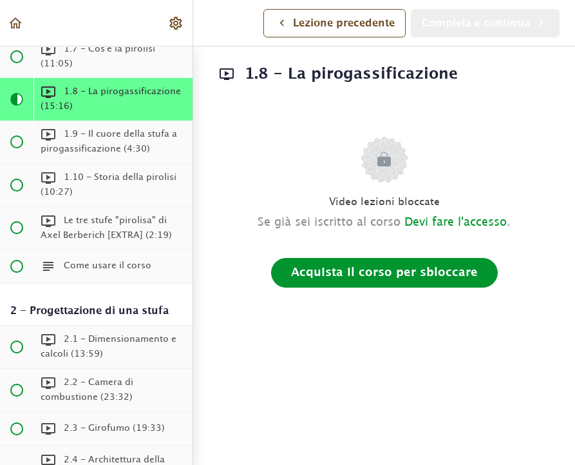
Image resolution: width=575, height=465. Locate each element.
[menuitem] (176, 23)
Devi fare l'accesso (455, 222)
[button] (16, 23)
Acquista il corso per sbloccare (384, 273)
